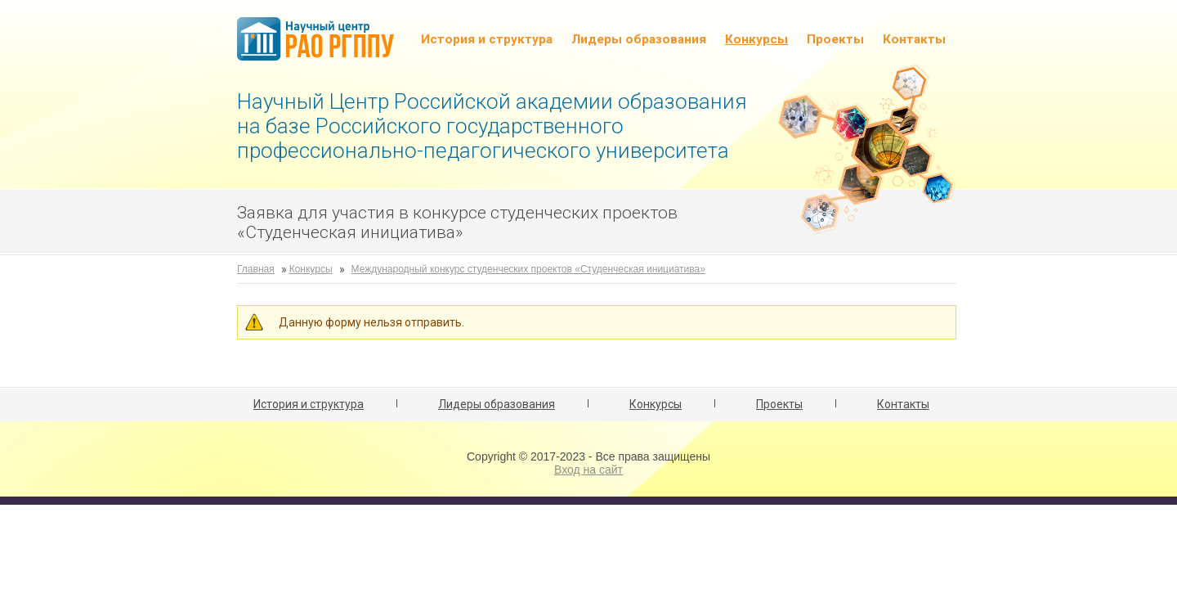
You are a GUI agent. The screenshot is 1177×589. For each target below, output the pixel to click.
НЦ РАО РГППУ (315, 41)
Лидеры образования (638, 39)
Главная (256, 269)
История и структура (487, 39)
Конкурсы (756, 39)
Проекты (835, 39)
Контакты (914, 39)
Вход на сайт (588, 469)
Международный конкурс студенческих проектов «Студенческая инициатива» (528, 269)
